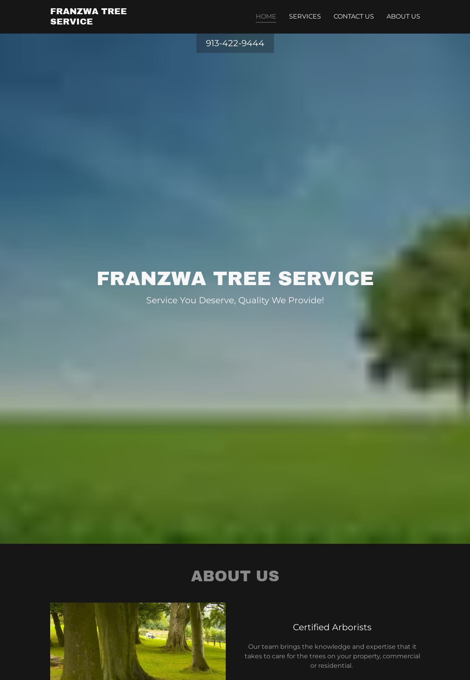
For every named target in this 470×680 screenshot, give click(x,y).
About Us (403, 16)
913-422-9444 (235, 43)
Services (305, 16)
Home (266, 16)
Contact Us (354, 16)
